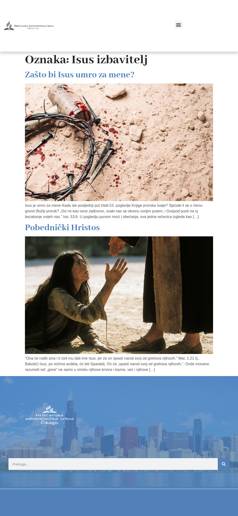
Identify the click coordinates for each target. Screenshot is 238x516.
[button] (178, 24)
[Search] (224, 464)
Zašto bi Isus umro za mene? (80, 75)
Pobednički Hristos (62, 228)
